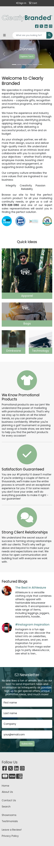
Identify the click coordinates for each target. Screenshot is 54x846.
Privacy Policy (10, 836)
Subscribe (27, 743)
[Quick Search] (29, 35)
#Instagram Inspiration (32, 624)
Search (6, 806)
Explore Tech (27, 56)
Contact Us (9, 800)
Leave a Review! (12, 829)
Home (5, 785)
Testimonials (10, 821)
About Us (7, 792)
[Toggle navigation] (4, 35)
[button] (4, 54)
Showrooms (9, 815)
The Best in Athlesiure (30, 588)
